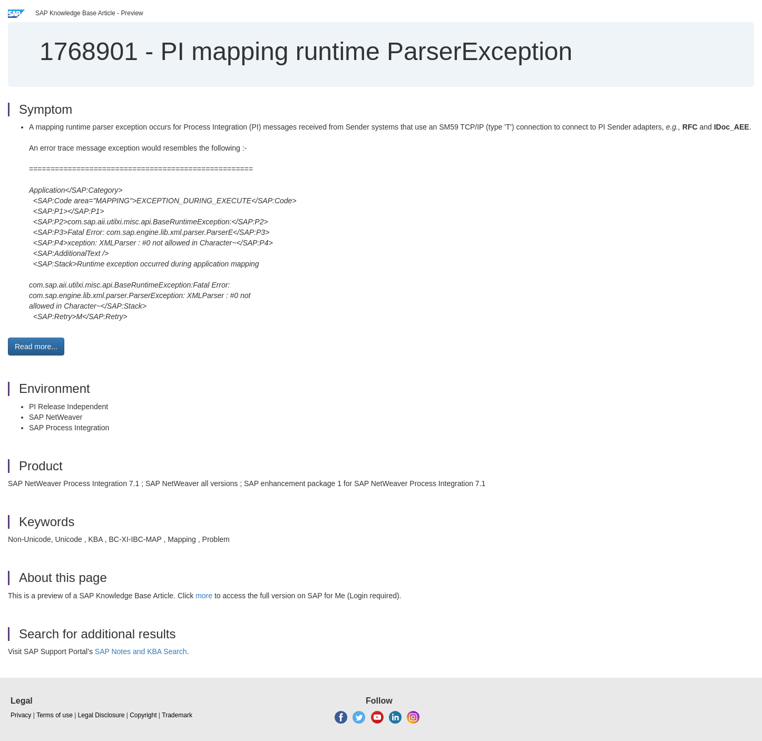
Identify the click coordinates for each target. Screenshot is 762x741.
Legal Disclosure (101, 715)
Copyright (143, 715)
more (204, 595)
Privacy (21, 715)
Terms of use (54, 715)
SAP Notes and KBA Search (141, 651)
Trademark (177, 715)
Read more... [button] (36, 346)
